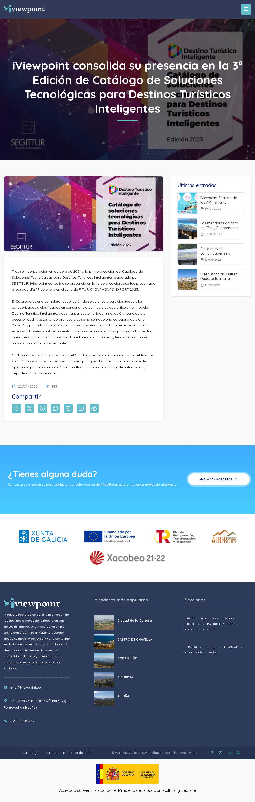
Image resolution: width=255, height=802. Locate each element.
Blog (188, 629)
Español (191, 647)
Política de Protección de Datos (68, 753)
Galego (215, 652)
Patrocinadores (220, 624)
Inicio (189, 618)
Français (231, 647)
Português (194, 652)
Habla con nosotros (219, 479)
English (211, 647)
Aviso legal (30, 753)
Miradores (209, 618)
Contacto (207, 629)
